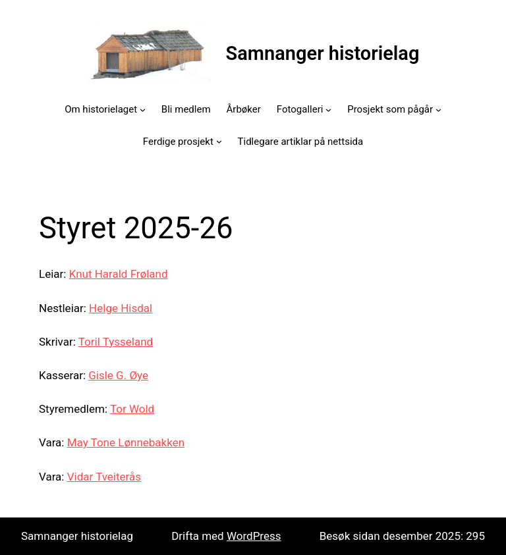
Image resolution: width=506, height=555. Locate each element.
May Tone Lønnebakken (125, 442)
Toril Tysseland (115, 341)
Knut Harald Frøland (118, 273)
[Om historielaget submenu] (143, 110)
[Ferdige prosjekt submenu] (219, 141)
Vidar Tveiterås (104, 476)
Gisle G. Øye (118, 375)
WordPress (254, 535)
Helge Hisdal (120, 308)
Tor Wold (132, 408)
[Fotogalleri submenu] (328, 110)
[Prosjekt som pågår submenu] (438, 110)
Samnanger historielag (323, 53)
